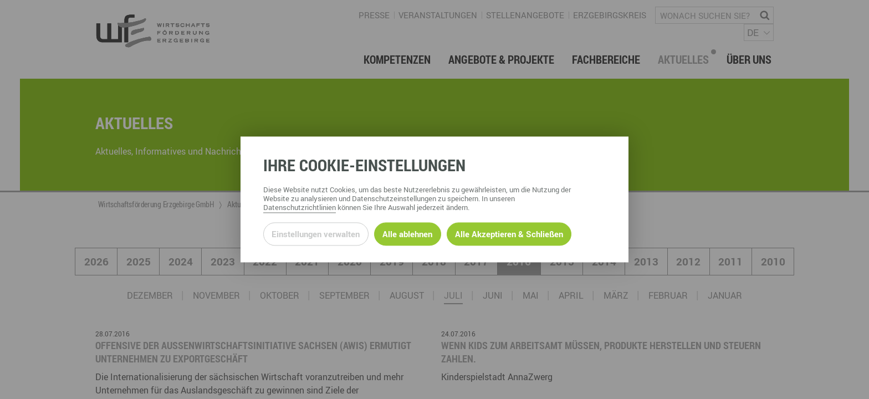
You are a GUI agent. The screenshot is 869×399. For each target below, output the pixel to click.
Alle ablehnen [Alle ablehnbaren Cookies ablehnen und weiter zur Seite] (407, 233)
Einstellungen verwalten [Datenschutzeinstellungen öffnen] (316, 233)
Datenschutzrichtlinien (299, 208)
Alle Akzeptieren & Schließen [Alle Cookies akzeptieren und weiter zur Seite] (509, 233)
